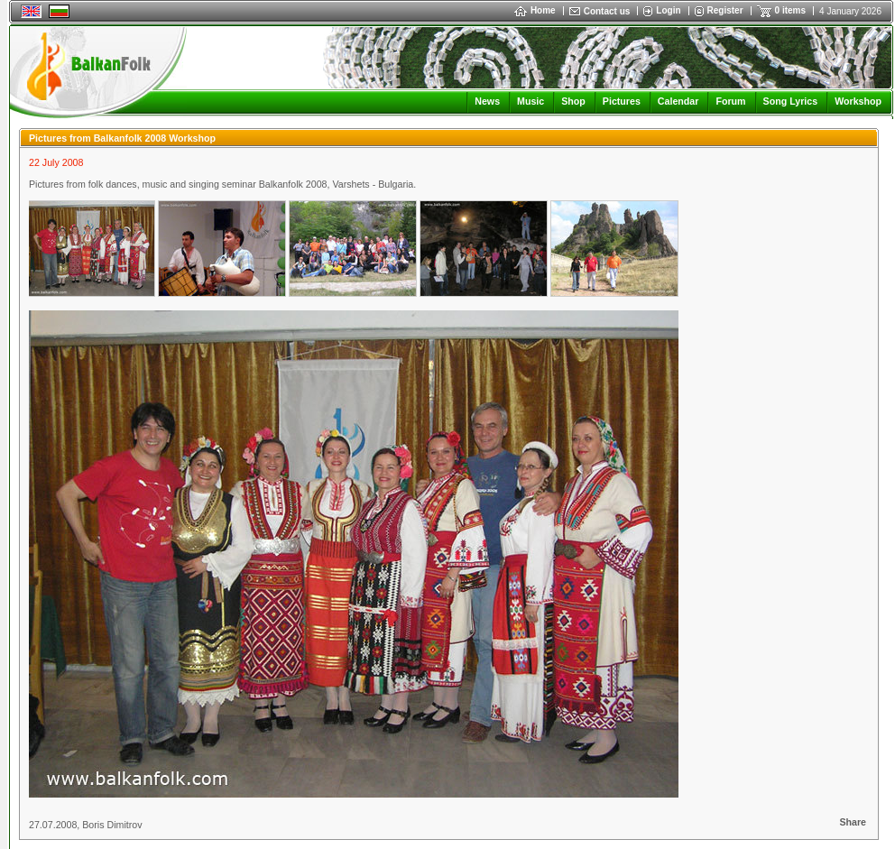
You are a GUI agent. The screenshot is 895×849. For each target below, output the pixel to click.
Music (530, 101)
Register (725, 10)
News (487, 101)
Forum (730, 101)
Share (852, 822)
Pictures (622, 101)
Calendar (678, 101)
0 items (790, 10)
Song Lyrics (790, 101)
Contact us (607, 11)
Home (535, 10)
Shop (573, 101)
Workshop (858, 101)
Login (668, 10)
